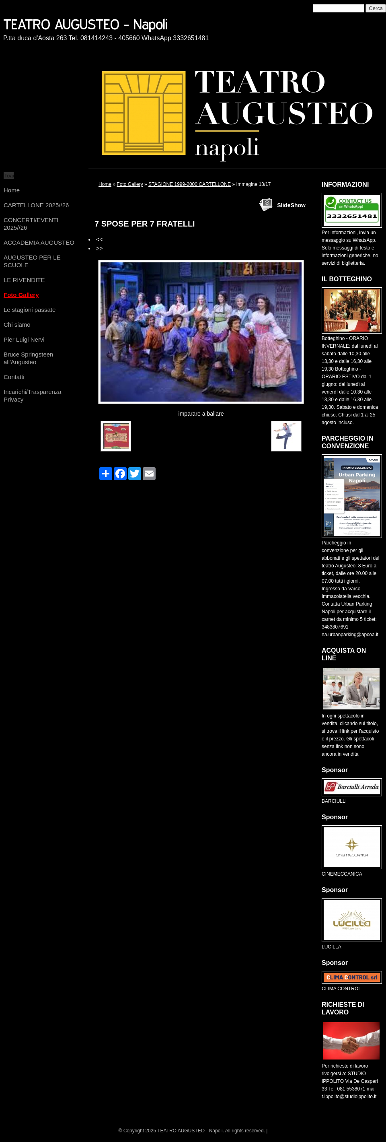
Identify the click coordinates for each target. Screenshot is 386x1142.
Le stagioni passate (29, 309)
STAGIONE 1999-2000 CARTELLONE (189, 184)
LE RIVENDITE (24, 279)
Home (12, 190)
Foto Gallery (21, 294)
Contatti (14, 376)
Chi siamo (17, 324)
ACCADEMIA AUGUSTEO (39, 242)
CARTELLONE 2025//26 (36, 205)
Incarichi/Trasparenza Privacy (33, 395)
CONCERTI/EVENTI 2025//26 (31, 223)
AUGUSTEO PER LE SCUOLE (32, 261)
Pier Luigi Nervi (24, 339)
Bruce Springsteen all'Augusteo (28, 358)
